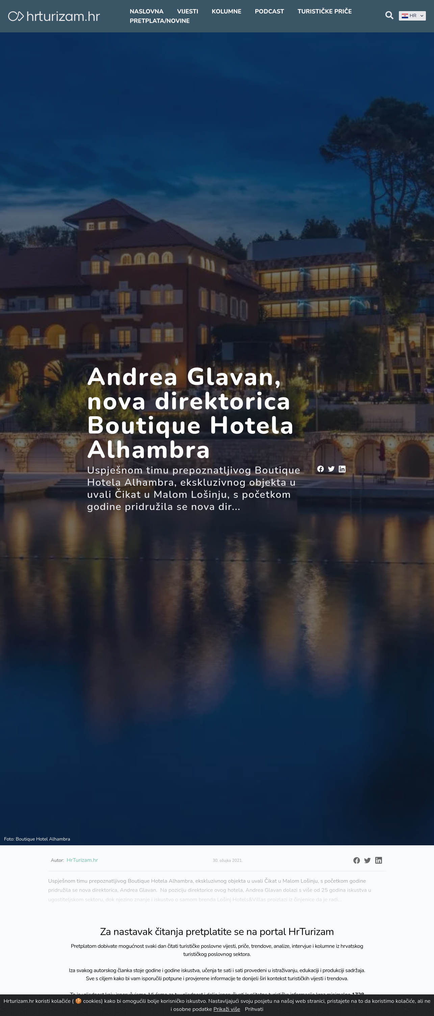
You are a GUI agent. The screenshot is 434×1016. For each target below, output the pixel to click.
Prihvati (254, 1009)
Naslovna (146, 11)
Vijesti (187, 11)
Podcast (269, 11)
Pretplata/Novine (159, 21)
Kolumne (226, 11)
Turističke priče (325, 11)
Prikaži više (226, 1009)
